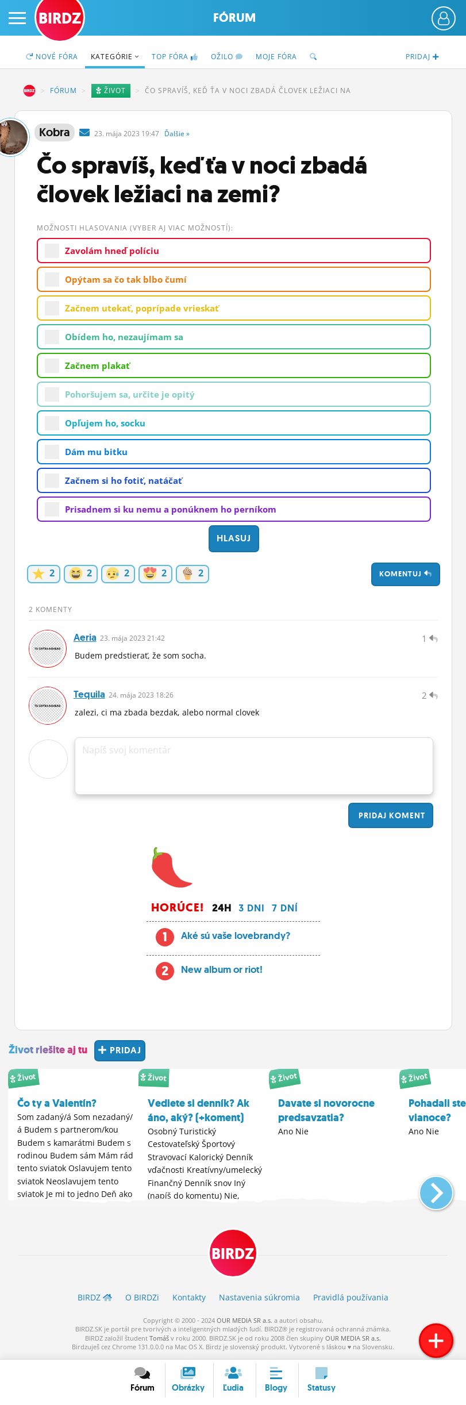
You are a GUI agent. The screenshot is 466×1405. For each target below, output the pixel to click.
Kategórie (115, 56)
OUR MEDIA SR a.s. (244, 1322)
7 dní (285, 910)
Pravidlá (350, 1299)
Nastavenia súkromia (259, 1299)
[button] (426, 1190)
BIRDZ (29, 91)
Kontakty (189, 1299)
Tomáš (159, 1339)
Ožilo (227, 56)
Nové (52, 56)
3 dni (251, 910)
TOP (175, 56)
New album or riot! (222, 971)
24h (222, 910)
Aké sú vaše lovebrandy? (235, 937)
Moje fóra (276, 56)
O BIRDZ (142, 1299)
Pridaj (390, 818)
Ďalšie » (177, 133)
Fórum (234, 18)
